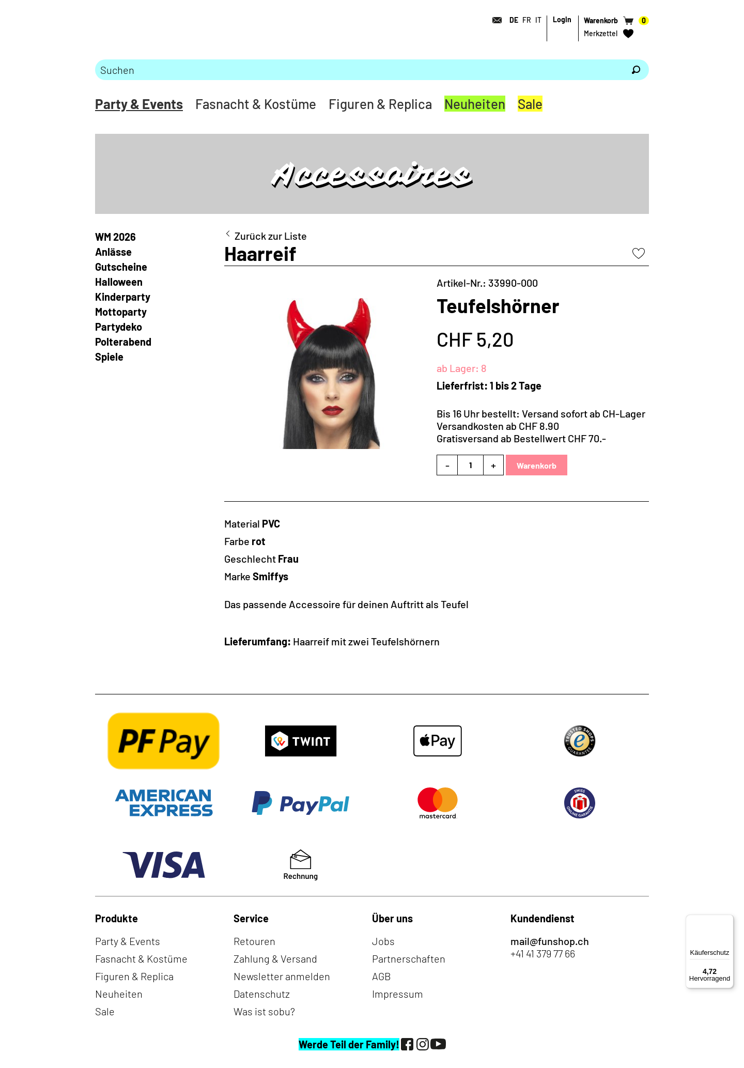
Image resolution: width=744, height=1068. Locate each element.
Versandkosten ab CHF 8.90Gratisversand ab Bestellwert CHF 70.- (521, 432)
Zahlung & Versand (275, 958)
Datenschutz (262, 993)
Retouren (254, 941)
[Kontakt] (494, 20)
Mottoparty (121, 311)
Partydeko (118, 326)
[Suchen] (636, 69)
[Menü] (727, 921)
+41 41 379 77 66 (542, 953)
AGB (381, 976)
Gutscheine (121, 266)
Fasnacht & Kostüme (255, 104)
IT (538, 20)
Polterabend (123, 341)
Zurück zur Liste (271, 235)
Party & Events (139, 104)
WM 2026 (115, 236)
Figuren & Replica (380, 104)
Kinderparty (122, 296)
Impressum (397, 993)
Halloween (119, 281)
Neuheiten (474, 104)
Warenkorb (536, 465)
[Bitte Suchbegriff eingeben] (359, 69)
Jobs (383, 941)
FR (526, 20)
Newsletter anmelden (282, 976)
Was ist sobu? (264, 1011)
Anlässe (113, 251)
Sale (530, 104)
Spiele (109, 356)
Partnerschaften (408, 958)
